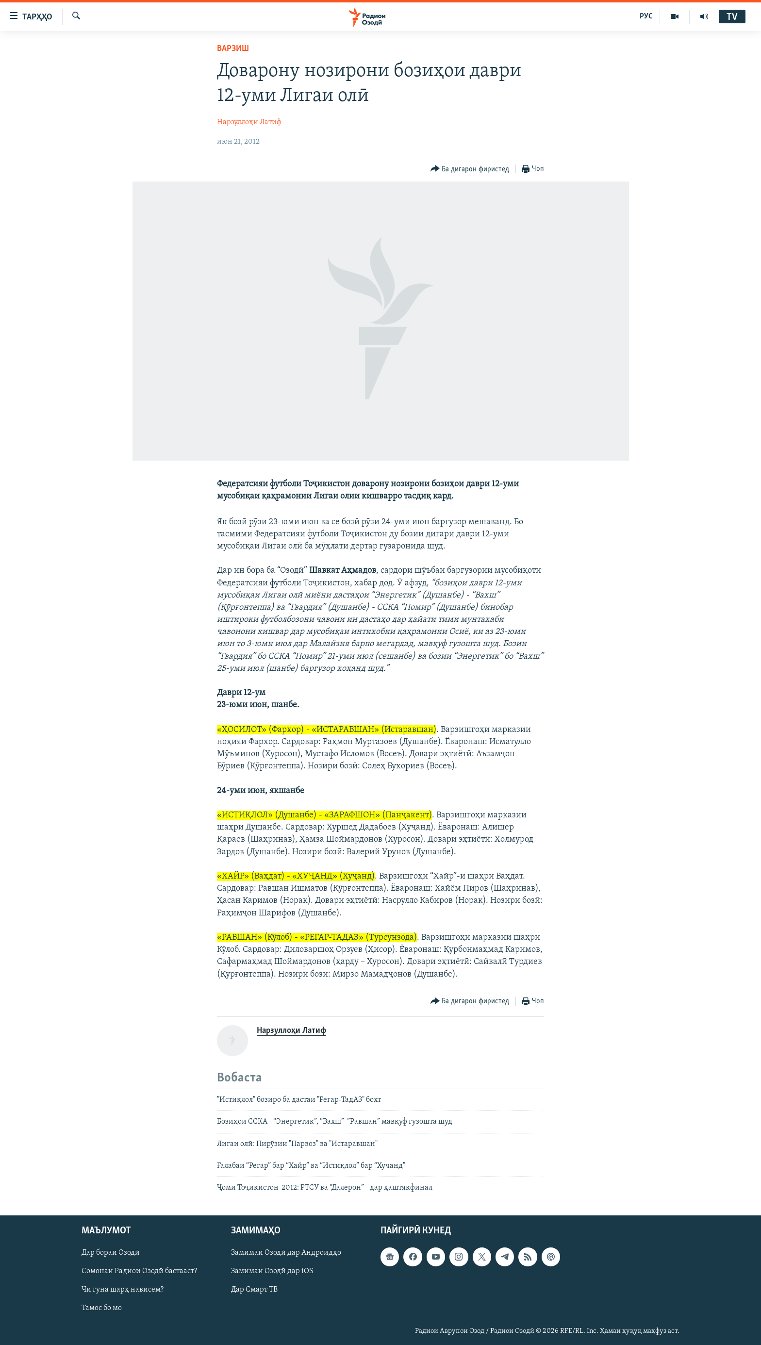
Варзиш (233, 48)
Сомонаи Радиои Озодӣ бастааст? (139, 1271)
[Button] (470, 169)
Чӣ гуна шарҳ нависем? (123, 1290)
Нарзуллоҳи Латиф (249, 122)
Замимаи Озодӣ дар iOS (272, 1271)
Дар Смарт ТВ (254, 1290)
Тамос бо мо (102, 1308)
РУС (646, 16)
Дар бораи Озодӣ (111, 1253)
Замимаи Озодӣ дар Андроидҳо (286, 1253)
